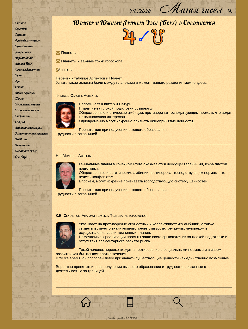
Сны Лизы (21, 157)
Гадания (20, 34)
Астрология (23, 52)
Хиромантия (24, 58)
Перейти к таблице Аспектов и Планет (89, 78)
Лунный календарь (27, 40)
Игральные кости (27, 110)
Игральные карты (27, 104)
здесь (201, 82)
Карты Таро (23, 64)
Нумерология (24, 46)
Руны (18, 75)
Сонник (20, 87)
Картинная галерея (28, 128)
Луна (18, 81)
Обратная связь (26, 151)
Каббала (21, 139)
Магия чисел (190, 8)
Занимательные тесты (31, 133)
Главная (20, 23)
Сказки (20, 122)
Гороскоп (21, 29)
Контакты (22, 145)
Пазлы (19, 98)
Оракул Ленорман (27, 69)
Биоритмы (22, 116)
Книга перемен (25, 93)
